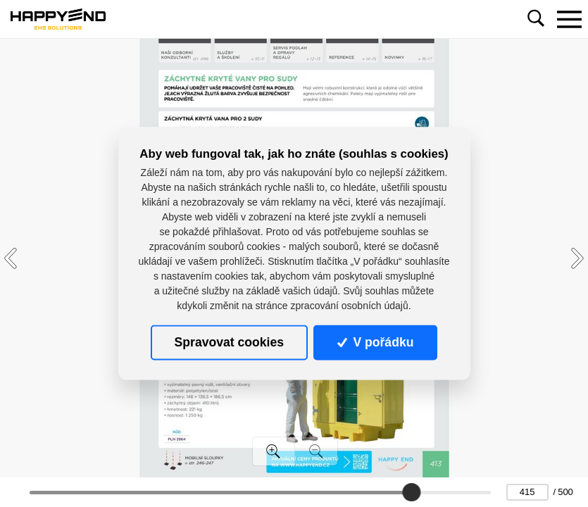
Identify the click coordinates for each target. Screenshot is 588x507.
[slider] (411, 492)
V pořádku (375, 342)
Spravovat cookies (229, 342)
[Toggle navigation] (569, 19)
